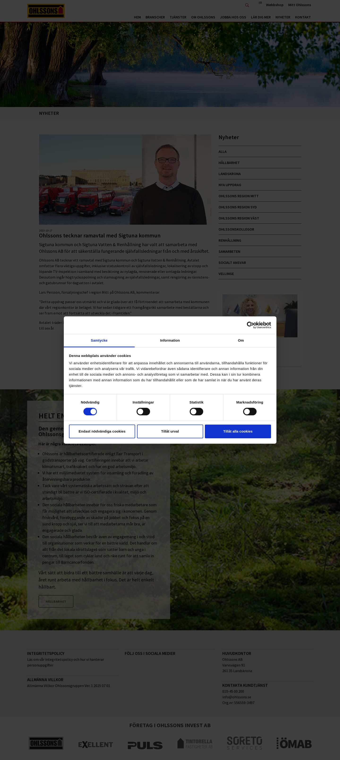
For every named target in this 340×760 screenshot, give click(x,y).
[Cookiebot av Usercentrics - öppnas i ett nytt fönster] (250, 325)
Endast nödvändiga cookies (102, 431)
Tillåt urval (170, 431)
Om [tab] (241, 340)
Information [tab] (170, 340)
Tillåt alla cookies (238, 431)
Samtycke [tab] (99, 340)
